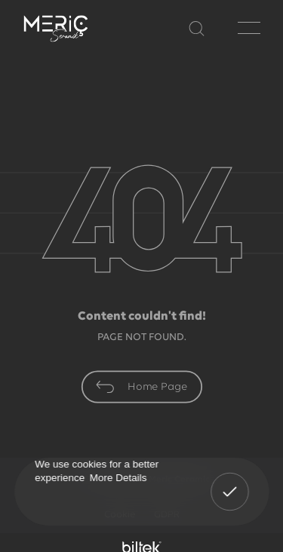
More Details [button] (117, 477)
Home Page (141, 387)
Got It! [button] (229, 481)
